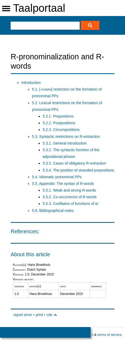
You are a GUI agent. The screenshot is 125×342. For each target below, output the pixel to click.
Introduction (31, 82)
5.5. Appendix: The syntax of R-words (63, 183)
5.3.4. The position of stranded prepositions (78, 170)
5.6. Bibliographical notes (53, 210)
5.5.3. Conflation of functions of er (70, 203)
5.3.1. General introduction (65, 143)
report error (22, 315)
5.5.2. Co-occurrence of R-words (69, 197)
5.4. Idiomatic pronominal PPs (57, 177)
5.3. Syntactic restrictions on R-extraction (66, 136)
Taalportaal (39, 8)
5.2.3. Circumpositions (61, 129)
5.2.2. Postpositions (59, 123)
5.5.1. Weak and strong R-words (69, 190)
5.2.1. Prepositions (58, 116)
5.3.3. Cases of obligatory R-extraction (74, 163)
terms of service (110, 335)
